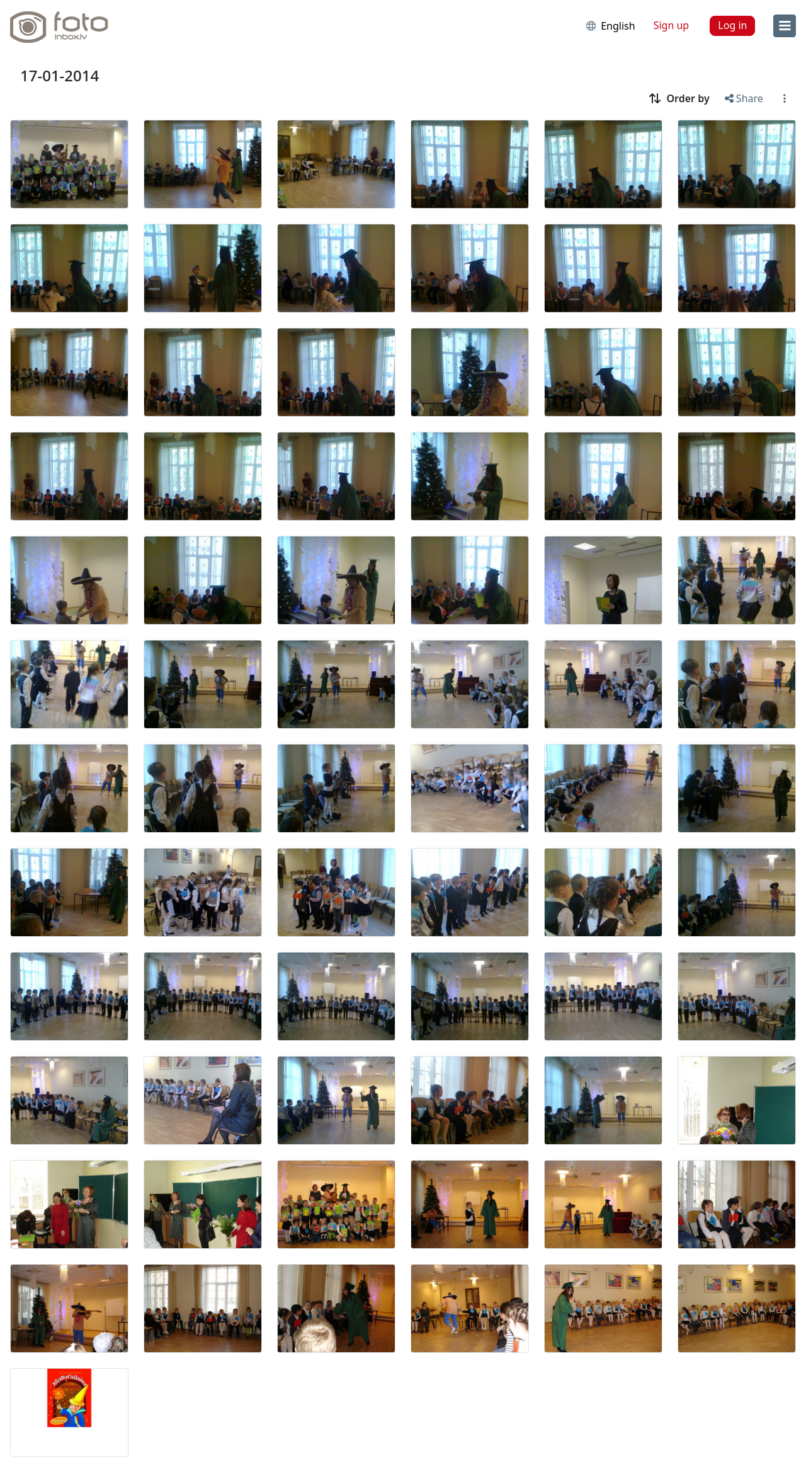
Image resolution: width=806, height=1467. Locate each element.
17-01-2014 (59, 75)
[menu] (784, 25)
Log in (732, 25)
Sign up (672, 25)
